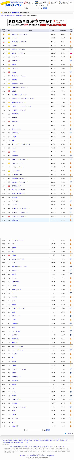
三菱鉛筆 (14, 365)
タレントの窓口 (42, 455)
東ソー (13, 357)
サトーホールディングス (18, 240)
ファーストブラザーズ (17, 350)
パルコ (13, 300)
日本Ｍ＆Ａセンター (17, 129)
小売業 (61, 440)
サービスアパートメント (24, 455)
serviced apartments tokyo (34, 455)
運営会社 (35, 446)
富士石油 (14, 414)
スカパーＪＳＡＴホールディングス (21, 144)
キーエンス (14, 38)
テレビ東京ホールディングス (19, 95)
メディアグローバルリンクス (19, 407)
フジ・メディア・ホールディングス (21, 212)
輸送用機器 (15, 440)
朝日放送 (14, 72)
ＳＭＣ (13, 327)
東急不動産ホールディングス (19, 178)
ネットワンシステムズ (17, 346)
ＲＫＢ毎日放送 (16, 132)
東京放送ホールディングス (18, 49)
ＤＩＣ (13, 263)
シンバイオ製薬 (16, 170)
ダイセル (14, 392)
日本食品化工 (15, 342)
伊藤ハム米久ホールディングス (19, 266)
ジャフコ (14, 148)
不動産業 (21, 442)
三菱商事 (14, 64)
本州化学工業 (15, 338)
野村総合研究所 (16, 197)
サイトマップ (61, 446)
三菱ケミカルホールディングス (19, 87)
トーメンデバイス (16, 399)
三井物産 (14, 91)
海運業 (37, 440)
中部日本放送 (15, 155)
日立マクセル (15, 121)
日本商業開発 (15, 113)
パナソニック (15, 418)
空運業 (41, 440)
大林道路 (14, 247)
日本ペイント (15, 270)
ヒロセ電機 (14, 354)
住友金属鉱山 (15, 335)
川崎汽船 (14, 373)
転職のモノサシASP (66, 2)
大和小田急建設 (16, 281)
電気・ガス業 (29, 440)
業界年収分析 (53, 2)
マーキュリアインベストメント (19, 41)
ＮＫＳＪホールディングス (18, 193)
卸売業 (57, 440)
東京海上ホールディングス (18, 102)
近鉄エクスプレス (16, 376)
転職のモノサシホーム (29, 2)
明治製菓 (14, 395)
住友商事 (14, 136)
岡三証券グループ (16, 186)
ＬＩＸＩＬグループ (17, 174)
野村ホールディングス (17, 83)
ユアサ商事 (14, 403)
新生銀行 (14, 319)
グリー (13, 244)
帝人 (13, 251)
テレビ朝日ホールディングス (19, 110)
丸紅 (13, 125)
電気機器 (10, 440)
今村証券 (14, 361)
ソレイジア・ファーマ (17, 57)
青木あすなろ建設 (16, 289)
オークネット (15, 278)
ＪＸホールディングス (17, 163)
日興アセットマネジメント (18, 53)
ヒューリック (15, 68)
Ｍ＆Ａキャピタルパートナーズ (19, 34)
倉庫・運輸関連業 (46, 440)
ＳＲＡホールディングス (18, 167)
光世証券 (14, 285)
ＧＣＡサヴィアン (16, 60)
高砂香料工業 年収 (19, 15)
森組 (13, 388)
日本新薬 (14, 384)
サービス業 (26, 442)
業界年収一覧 (41, 2)
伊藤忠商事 (14, 79)
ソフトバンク (15, 201)
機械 (7, 440)
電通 (13, 140)
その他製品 (24, 440)
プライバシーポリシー (54, 446)
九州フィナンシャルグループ (19, 216)
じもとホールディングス (18, 259)
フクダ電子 (14, 297)
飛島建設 (14, 304)
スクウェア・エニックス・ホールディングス (23, 98)
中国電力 (14, 255)
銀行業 (64, 440)
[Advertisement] (37, 230)
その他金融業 (16, 442)
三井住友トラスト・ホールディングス (21, 106)
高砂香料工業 (16, 12)
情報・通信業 (52, 440)
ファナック (14, 117)
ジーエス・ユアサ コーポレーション (21, 208)
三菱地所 (14, 151)
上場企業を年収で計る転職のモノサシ (17, 446)
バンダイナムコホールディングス (20, 159)
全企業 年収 (12, 15)
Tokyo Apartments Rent (50, 455)
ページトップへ (68, 433)
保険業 (12, 442)
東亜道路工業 (15, 426)
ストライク (14, 45)
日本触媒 (14, 274)
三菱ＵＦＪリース (16, 316)
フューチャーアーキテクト (18, 189)
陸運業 (34, 440)
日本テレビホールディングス (19, 76)
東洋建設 (14, 312)
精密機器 (19, 440)
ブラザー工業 (15, 380)
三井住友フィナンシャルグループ (20, 182)
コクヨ (13, 422)
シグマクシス (15, 205)
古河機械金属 (15, 323)
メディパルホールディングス (19, 369)
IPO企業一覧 (46, 446)
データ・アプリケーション (18, 308)
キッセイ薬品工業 (16, 331)
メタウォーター (16, 410)
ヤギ (13, 293)
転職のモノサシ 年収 (5, 15)
